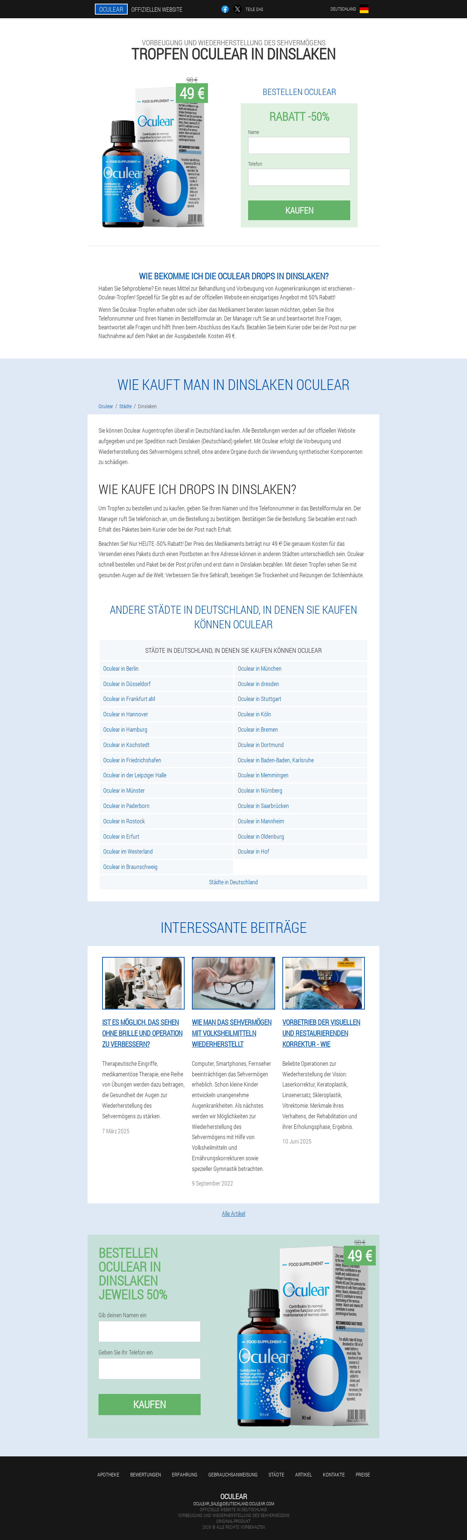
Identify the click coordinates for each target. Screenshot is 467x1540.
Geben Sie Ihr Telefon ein (126, 1352)
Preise (363, 1474)
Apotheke (108, 1474)
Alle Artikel (233, 1213)
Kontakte (334, 1474)
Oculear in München (260, 668)
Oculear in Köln (254, 714)
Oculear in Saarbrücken (263, 805)
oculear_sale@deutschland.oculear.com (233, 1503)
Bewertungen (145, 1474)
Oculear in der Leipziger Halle (134, 775)
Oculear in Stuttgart (259, 698)
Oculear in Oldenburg (261, 836)
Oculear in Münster (124, 790)
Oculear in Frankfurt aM (129, 698)
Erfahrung (184, 1474)
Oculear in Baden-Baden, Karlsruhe (276, 760)
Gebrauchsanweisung (233, 1474)
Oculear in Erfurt (121, 836)
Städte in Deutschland (233, 882)
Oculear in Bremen (258, 729)
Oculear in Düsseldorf (127, 683)
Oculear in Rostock (124, 821)
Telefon (255, 163)
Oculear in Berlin (121, 668)
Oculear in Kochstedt (126, 744)
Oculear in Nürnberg (260, 790)
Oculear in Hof (253, 851)
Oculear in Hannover (125, 714)
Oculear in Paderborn (126, 805)
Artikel (303, 1474)
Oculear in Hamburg (125, 729)
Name (253, 132)
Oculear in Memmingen (263, 775)
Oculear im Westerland (128, 851)
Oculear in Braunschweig (130, 866)
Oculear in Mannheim (261, 821)
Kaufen (299, 210)
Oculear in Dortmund (261, 744)
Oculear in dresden (258, 683)
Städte (276, 1474)
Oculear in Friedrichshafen (132, 760)
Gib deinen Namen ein (123, 1315)
